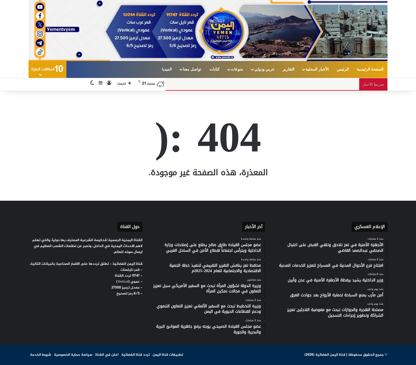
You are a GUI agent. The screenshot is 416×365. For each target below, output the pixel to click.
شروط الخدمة (40, 355)
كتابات (214, 69)
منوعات (237, 69)
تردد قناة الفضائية (135, 355)
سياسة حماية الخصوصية (73, 355)
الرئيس (343, 69)
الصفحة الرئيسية (370, 69)
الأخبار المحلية (317, 69)
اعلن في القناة (106, 355)
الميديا (167, 69)
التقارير (288, 69)
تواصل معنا (192, 69)
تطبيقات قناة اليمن (168, 355)
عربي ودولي (264, 69)
